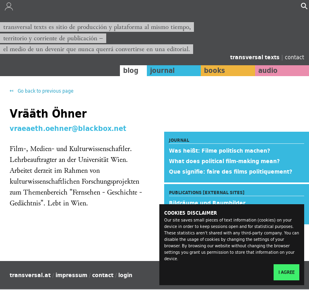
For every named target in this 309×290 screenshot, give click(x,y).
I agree (286, 272)
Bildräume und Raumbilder (207, 203)
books (214, 70)
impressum (71, 275)
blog (130, 70)
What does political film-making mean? (224, 161)
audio (268, 70)
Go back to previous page (45, 91)
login (125, 275)
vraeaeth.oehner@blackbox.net (68, 128)
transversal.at (30, 275)
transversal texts (255, 57)
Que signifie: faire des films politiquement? (230, 171)
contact (294, 57)
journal (162, 70)
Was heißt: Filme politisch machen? (219, 150)
